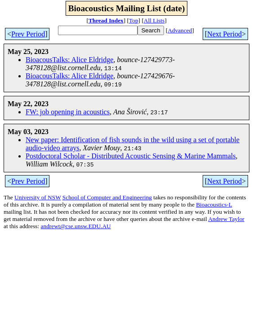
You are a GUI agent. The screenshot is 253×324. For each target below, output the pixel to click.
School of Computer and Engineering (107, 197)
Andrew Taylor (226, 219)
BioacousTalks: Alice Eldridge (69, 59)
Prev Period (28, 34)
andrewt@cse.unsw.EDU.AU (76, 226)
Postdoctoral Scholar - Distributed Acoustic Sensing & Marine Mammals (131, 156)
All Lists (154, 20)
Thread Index (106, 20)
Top (133, 20)
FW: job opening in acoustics (68, 112)
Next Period (224, 34)
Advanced (180, 30)
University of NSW (37, 197)
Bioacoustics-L (214, 204)
